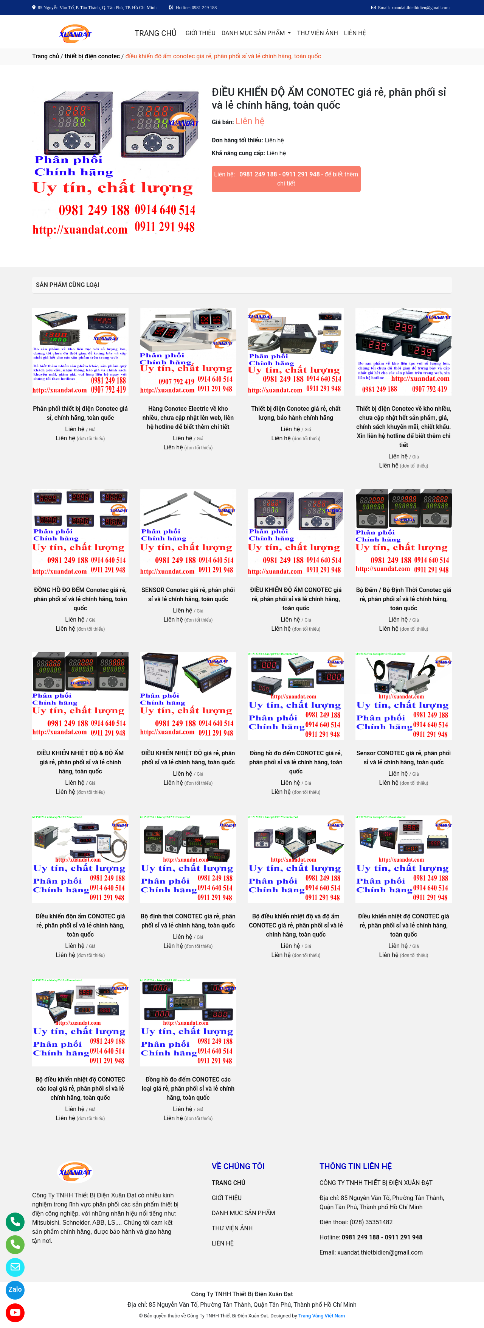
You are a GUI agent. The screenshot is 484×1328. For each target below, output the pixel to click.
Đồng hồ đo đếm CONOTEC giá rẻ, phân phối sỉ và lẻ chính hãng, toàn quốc (296, 762)
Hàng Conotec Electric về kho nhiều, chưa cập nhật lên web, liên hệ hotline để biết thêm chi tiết (188, 417)
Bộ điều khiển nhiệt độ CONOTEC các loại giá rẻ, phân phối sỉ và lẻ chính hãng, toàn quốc (81, 1088)
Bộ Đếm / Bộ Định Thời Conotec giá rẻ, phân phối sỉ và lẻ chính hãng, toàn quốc (403, 599)
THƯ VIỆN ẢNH (317, 33)
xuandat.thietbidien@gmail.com (380, 1252)
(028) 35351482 (371, 1222)
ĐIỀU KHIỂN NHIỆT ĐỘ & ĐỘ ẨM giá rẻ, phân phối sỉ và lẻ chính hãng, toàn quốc (80, 762)
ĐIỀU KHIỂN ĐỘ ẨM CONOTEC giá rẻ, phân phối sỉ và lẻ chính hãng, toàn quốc (295, 599)
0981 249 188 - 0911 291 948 (279, 174)
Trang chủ (45, 56)
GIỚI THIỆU (201, 33)
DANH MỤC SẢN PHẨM (254, 33)
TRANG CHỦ (155, 33)
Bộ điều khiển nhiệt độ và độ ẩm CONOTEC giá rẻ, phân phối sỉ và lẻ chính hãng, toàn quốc (296, 925)
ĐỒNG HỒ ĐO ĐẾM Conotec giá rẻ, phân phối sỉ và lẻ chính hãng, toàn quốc (80, 599)
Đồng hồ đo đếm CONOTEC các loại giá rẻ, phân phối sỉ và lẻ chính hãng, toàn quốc (188, 1088)
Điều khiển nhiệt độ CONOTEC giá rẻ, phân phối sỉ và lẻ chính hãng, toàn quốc (403, 925)
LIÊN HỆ (355, 33)
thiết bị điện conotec (92, 56)
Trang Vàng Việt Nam (321, 1316)
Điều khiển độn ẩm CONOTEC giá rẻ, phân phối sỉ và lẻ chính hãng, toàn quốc (80, 925)
